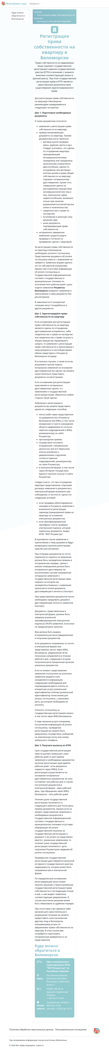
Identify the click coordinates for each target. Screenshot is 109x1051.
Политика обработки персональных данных (31, 1029)
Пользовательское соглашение (71, 1029)
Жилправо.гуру (14, 4)
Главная (38, 12)
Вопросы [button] (34, 3)
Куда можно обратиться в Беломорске (18, 15)
